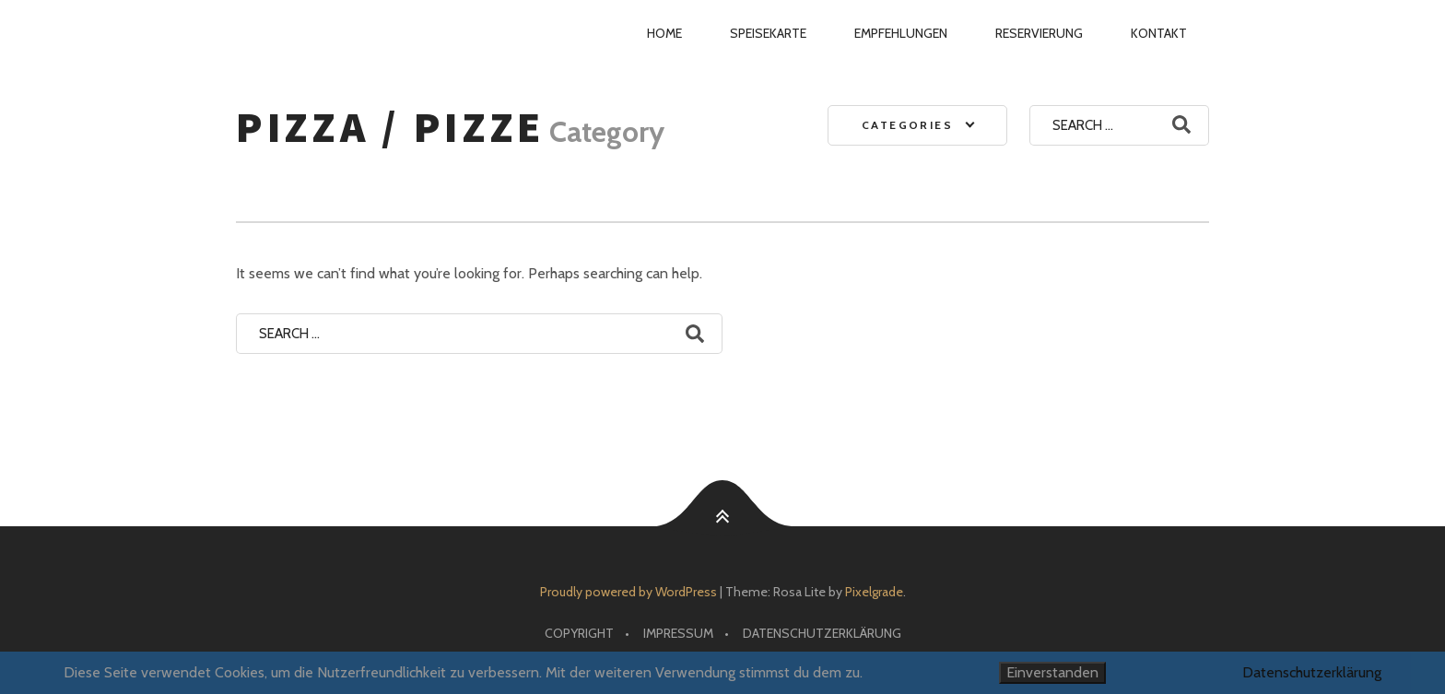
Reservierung (1039, 33)
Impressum (678, 633)
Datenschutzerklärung (822, 633)
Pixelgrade (874, 591)
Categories (907, 125)
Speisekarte (768, 33)
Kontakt (1159, 33)
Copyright (579, 633)
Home (664, 33)
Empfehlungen (900, 33)
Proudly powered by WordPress (628, 591)
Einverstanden (1052, 672)
